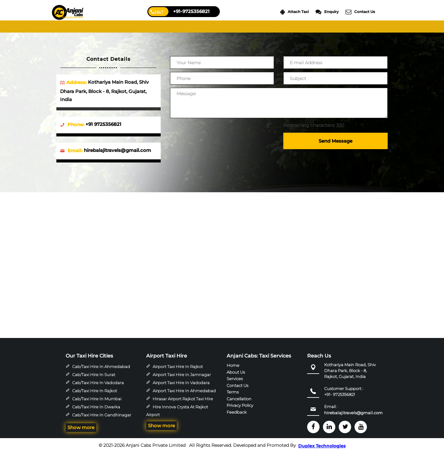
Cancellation (239, 398)
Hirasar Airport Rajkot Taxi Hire (183, 398)
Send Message (335, 141)
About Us (236, 372)
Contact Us (360, 12)
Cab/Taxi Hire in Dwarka (96, 406)
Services (235, 378)
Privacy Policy (240, 405)
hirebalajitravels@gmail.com (353, 412)
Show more (80, 427)
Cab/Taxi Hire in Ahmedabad (101, 366)
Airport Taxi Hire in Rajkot (178, 366)
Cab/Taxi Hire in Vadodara (98, 382)
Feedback (237, 411)
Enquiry (327, 12)
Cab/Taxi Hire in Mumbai (96, 398)
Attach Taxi (294, 12)
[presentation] (217, 133)
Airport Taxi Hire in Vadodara (181, 382)
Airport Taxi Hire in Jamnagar (182, 374)
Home (233, 365)
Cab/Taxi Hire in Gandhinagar (101, 414)
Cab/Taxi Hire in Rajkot (94, 390)
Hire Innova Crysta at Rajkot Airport (177, 410)
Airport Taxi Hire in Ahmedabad (184, 390)
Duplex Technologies (322, 446)
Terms (233, 391)
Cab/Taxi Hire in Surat (93, 374)
